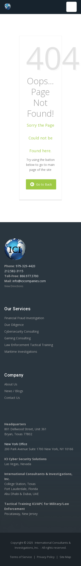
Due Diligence (14, 325)
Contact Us (12, 398)
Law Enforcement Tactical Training (28, 345)
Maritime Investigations (20, 351)
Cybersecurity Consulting (21, 331)
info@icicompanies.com (29, 281)
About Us (10, 384)
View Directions (13, 286)
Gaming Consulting (17, 338)
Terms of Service (21, 557)
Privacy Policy (46, 557)
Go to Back (41, 184)
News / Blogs (13, 391)
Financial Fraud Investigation (24, 318)
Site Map (65, 557)
